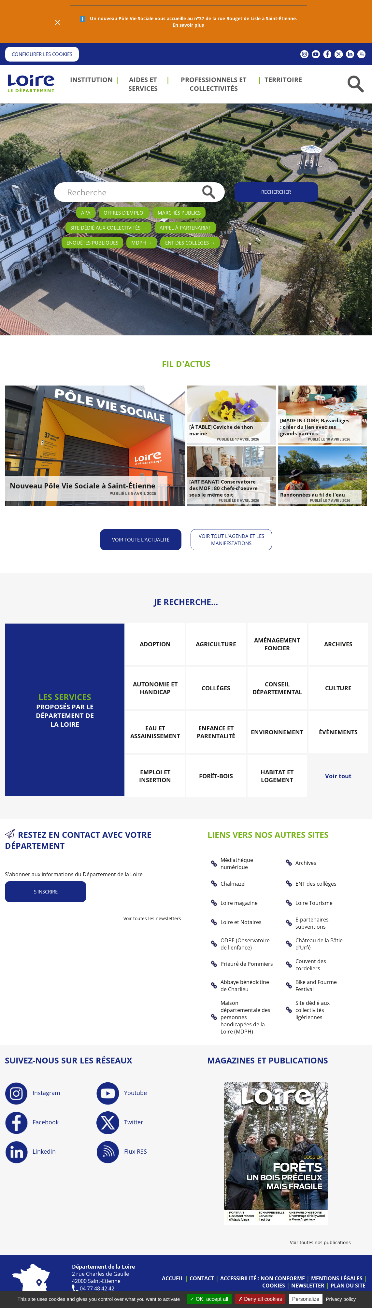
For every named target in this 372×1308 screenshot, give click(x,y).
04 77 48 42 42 (97, 1287)
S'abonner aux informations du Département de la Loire (74, 873)
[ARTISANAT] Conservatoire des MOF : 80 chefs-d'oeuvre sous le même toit (223, 488)
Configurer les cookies (42, 54)
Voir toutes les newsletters (152, 918)
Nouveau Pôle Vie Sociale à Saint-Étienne (82, 485)
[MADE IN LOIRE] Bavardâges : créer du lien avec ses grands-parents (314, 427)
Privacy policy (341, 1299)
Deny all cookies (260, 1299)
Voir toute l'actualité (140, 539)
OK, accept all (209, 1299)
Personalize (306, 1299)
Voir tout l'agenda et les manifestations (232, 539)
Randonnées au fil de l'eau (312, 494)
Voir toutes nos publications (320, 1242)
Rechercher (276, 192)
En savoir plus (188, 25)
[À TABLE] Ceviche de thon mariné (221, 430)
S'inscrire (46, 891)
